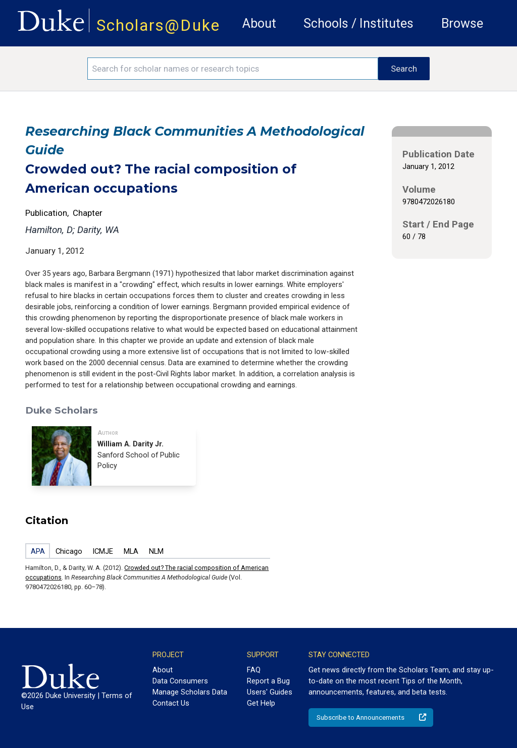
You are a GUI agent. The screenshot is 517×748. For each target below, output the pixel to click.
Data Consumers (180, 680)
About (259, 23)
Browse (462, 23)
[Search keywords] (232, 68)
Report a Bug (268, 680)
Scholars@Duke (158, 25)
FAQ (254, 669)
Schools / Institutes (358, 23)
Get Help (261, 703)
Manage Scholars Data (189, 692)
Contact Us (170, 703)
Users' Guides (269, 692)
